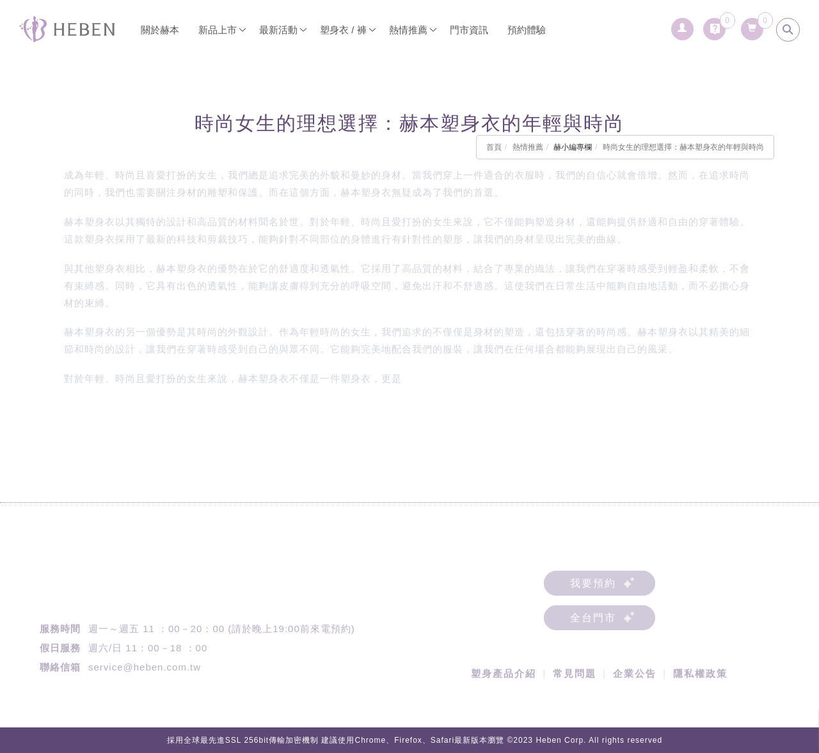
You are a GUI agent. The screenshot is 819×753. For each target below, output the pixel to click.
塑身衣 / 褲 (343, 29)
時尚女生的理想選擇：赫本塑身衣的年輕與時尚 (683, 147)
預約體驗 (526, 29)
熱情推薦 (528, 147)
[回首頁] (67, 29)
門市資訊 (469, 29)
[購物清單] (752, 25)
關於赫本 (160, 29)
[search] (788, 30)
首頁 (494, 147)
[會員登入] (682, 25)
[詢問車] (714, 25)
